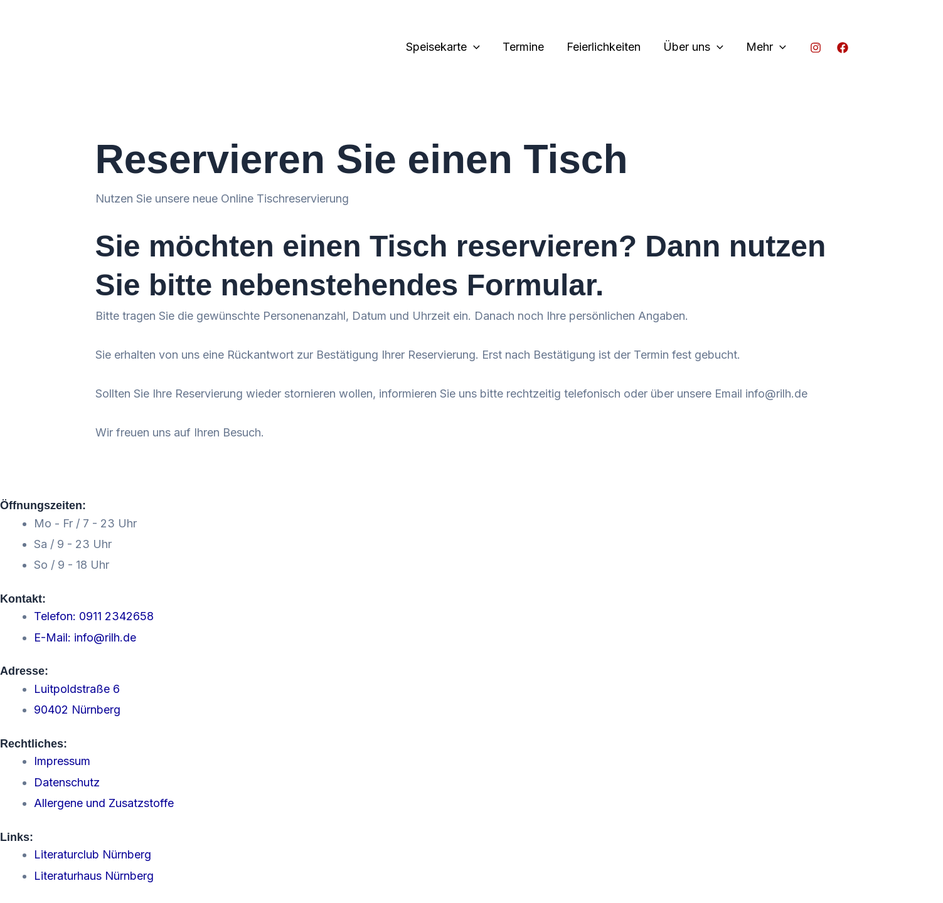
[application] (473, 47)
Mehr (766, 47)
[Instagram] (815, 47)
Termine (523, 46)
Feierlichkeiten (604, 46)
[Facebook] (842, 47)
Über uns (693, 47)
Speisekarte (443, 47)
